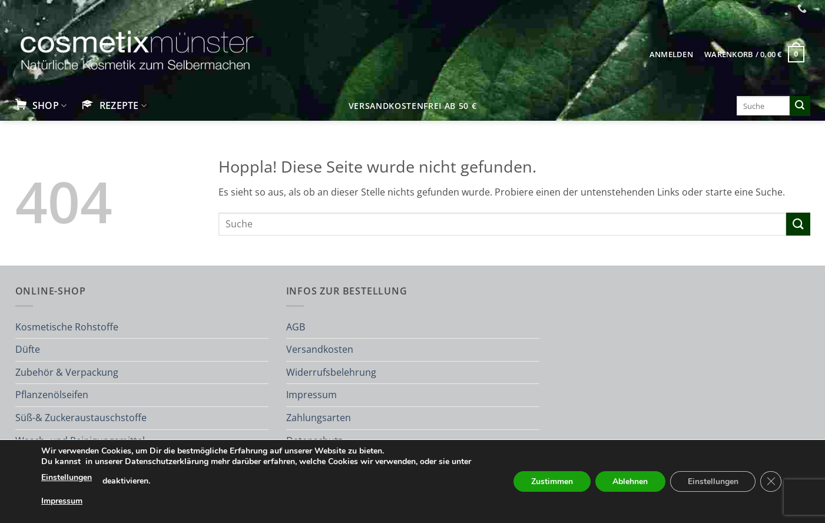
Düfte (27, 349)
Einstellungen (66, 477)
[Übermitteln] (800, 106)
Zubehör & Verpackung (66, 372)
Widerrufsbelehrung (331, 372)
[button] (671, 54)
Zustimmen (551, 481)
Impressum (311, 394)
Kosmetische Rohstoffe (66, 326)
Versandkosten (319, 349)
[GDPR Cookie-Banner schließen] (770, 481)
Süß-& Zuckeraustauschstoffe (81, 417)
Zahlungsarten (318, 417)
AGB (295, 326)
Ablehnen (629, 481)
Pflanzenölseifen (51, 394)
